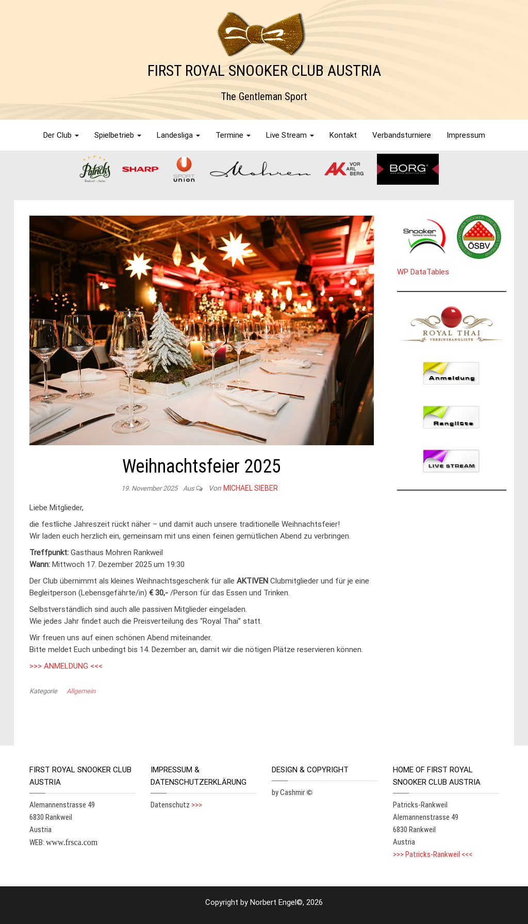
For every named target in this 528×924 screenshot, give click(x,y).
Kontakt (343, 135)
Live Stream (290, 135)
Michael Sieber (250, 488)
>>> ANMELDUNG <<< (66, 666)
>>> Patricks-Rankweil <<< (432, 854)
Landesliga (178, 135)
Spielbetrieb (117, 135)
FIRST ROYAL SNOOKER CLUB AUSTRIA (264, 70)
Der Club (61, 135)
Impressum (466, 135)
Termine (233, 135)
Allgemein (81, 691)
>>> (196, 804)
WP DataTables (423, 272)
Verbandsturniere (401, 135)
